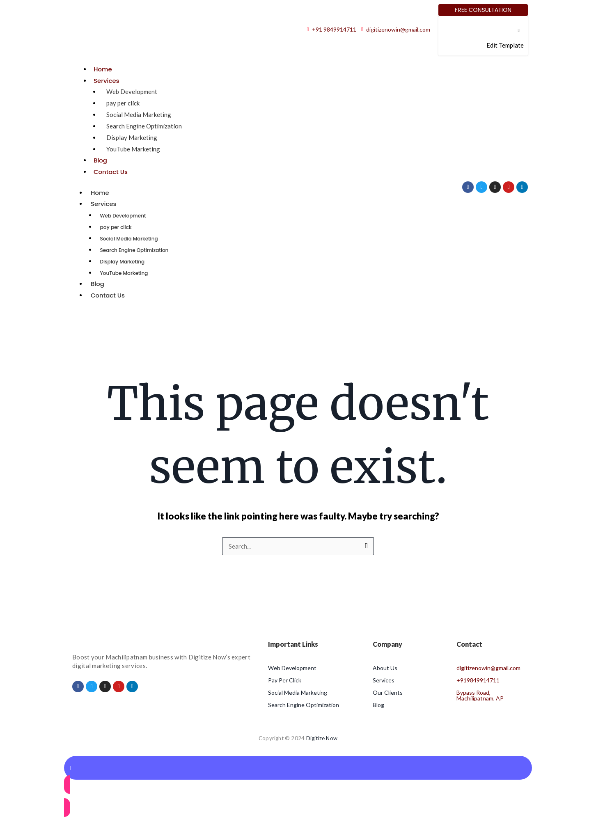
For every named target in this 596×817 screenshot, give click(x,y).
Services (106, 80)
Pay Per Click (284, 680)
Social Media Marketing (138, 114)
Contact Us (111, 171)
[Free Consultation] (483, 10)
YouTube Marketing (133, 149)
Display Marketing (131, 137)
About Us (385, 667)
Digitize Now (321, 738)
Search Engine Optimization (144, 126)
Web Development (131, 91)
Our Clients (388, 692)
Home (103, 69)
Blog (100, 160)
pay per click (123, 103)
